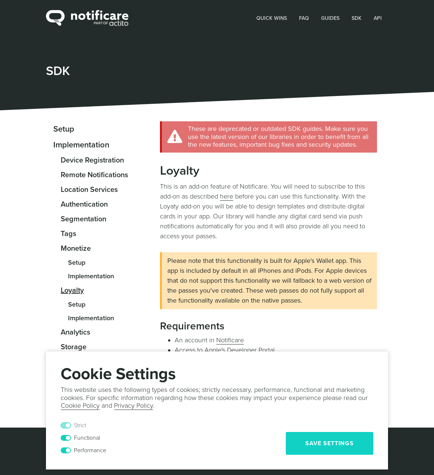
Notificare (230, 340)
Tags (68, 233)
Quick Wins (271, 18)
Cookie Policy (80, 405)
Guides (330, 18)
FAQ (304, 18)
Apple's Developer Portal (239, 350)
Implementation (81, 145)
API (378, 18)
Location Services (89, 189)
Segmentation (83, 219)
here (226, 196)
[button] (271, 18)
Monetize (76, 248)
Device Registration (92, 160)
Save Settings (329, 443)
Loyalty (72, 290)
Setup (63, 129)
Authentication (84, 204)
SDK (357, 18)
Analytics (75, 332)
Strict (80, 425)
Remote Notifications (94, 175)
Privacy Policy (133, 405)
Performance (90, 450)
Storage (73, 347)
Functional (87, 438)
